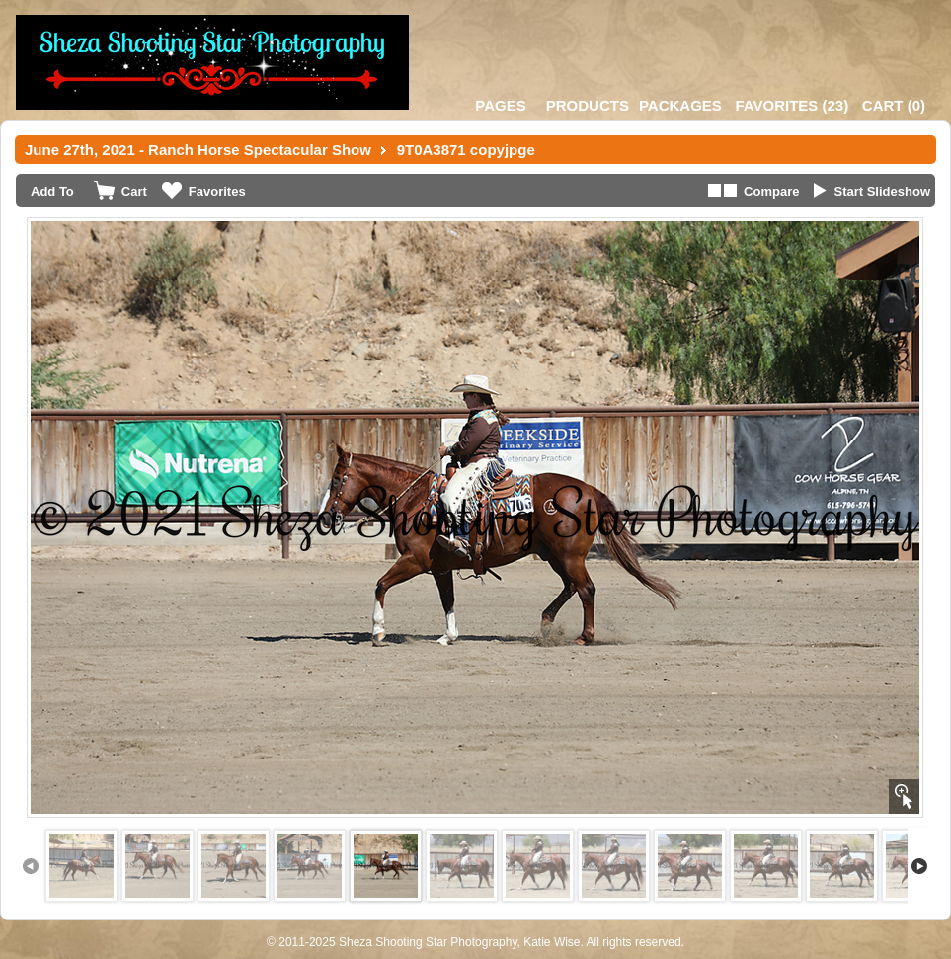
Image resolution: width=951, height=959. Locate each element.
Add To (52, 191)
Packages (680, 105)
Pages (500, 105)
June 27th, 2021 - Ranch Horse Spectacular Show (198, 149)
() (791, 105)
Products (587, 105)
